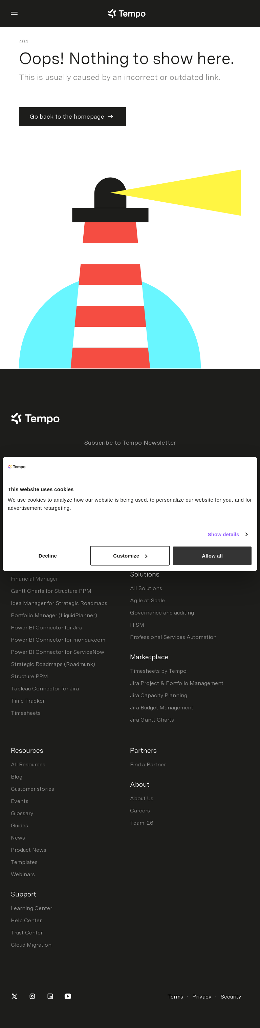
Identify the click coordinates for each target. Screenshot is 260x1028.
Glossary (22, 813)
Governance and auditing (162, 612)
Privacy (201, 996)
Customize (130, 556)
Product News (28, 850)
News (18, 837)
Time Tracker (28, 701)
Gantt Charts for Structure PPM (51, 591)
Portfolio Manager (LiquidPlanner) (54, 615)
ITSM (137, 625)
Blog (16, 776)
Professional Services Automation (173, 637)
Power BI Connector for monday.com (58, 640)
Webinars (23, 874)
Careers (140, 810)
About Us (141, 798)
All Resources (28, 764)
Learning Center (31, 908)
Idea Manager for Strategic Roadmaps (59, 603)
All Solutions (146, 588)
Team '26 (141, 823)
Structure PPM (29, 676)
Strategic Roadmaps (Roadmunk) (53, 664)
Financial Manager (34, 579)
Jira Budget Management (161, 707)
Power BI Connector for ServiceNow (57, 652)
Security (230, 996)
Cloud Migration (31, 945)
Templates (24, 862)
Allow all (212, 556)
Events (19, 801)
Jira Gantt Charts (152, 720)
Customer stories (32, 789)
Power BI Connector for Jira (46, 627)
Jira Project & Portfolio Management (176, 683)
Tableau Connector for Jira (45, 688)
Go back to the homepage (72, 117)
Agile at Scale (147, 600)
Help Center (26, 920)
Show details (223, 534)
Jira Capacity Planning (158, 695)
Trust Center (27, 932)
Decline (48, 556)
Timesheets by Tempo (158, 671)
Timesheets (26, 713)
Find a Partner (148, 764)
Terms (175, 996)
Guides (19, 825)
